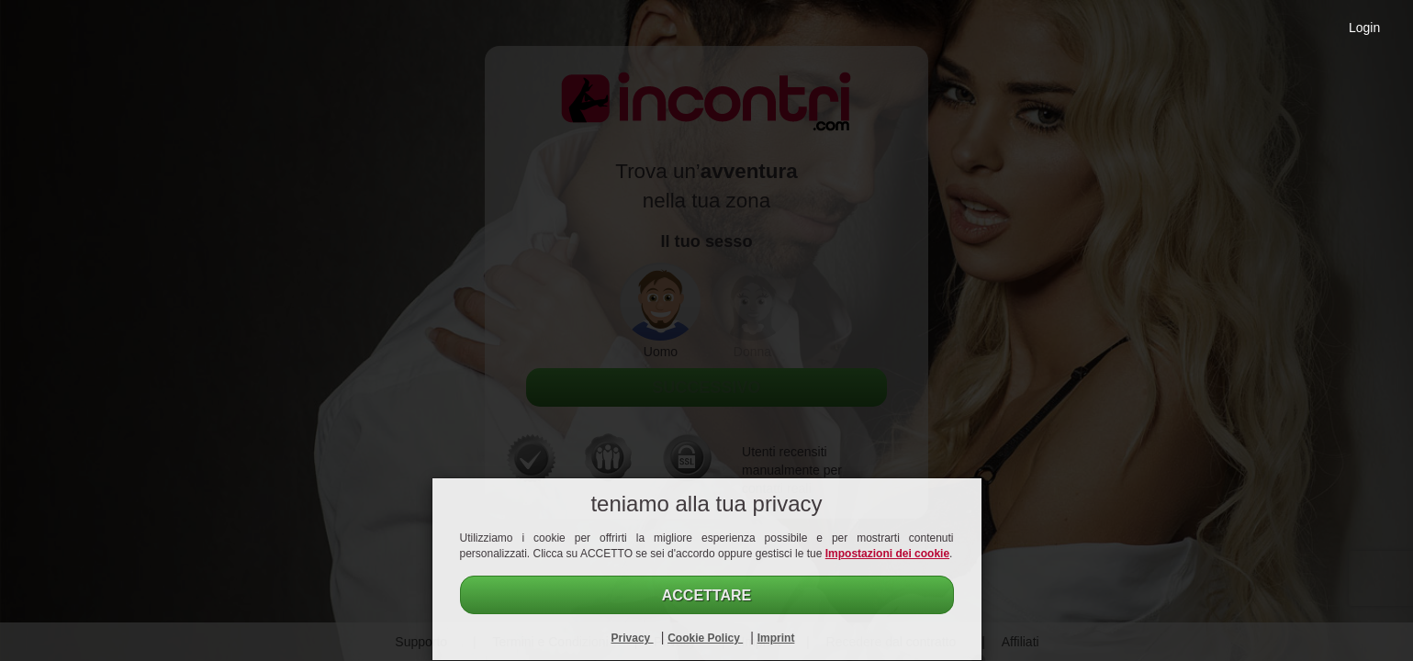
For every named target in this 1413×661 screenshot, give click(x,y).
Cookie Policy (705, 638)
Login (1364, 27)
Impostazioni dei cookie (887, 553)
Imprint (776, 638)
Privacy (632, 638)
